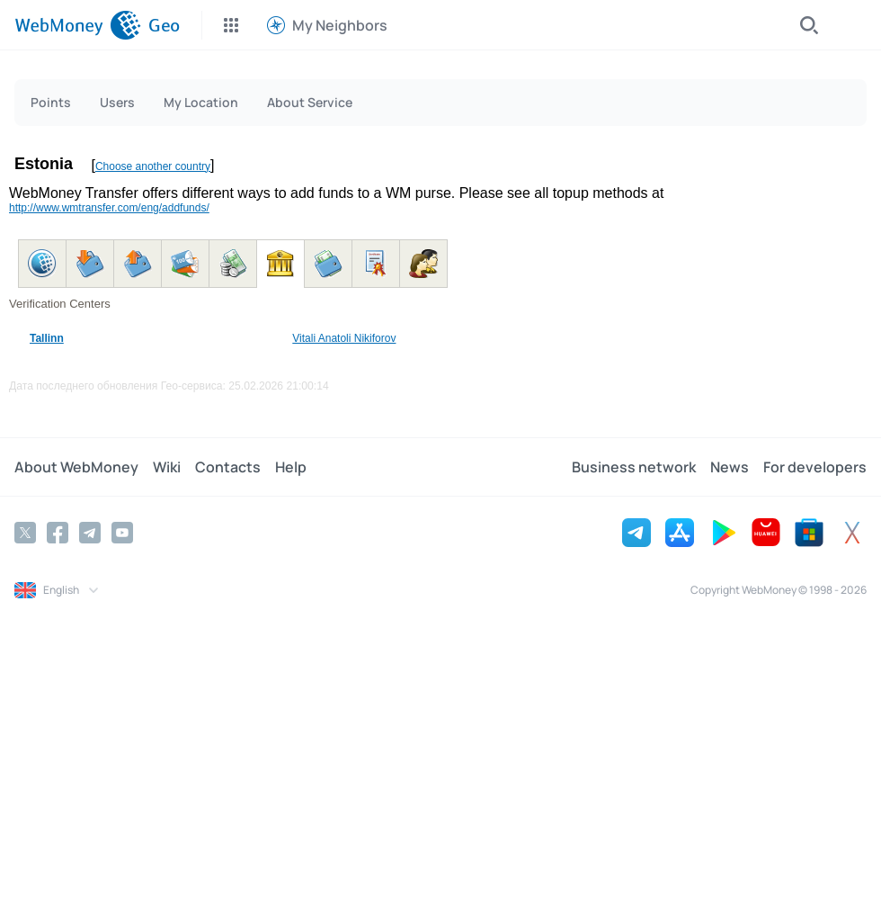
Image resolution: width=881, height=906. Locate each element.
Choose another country (152, 166)
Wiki (167, 467)
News (729, 467)
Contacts (228, 467)
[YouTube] (122, 532)
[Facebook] (57, 532)
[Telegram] (90, 532)
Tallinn (47, 338)
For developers (815, 467)
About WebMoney (76, 467)
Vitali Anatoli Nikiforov (344, 338)
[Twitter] (25, 532)
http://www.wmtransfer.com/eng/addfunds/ (109, 208)
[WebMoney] (77, 25)
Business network (634, 467)
